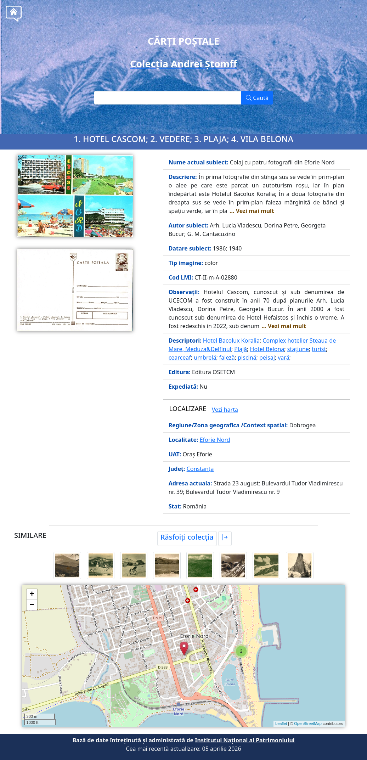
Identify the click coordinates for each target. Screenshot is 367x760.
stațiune (298, 349)
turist (319, 349)
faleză (227, 357)
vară (283, 357)
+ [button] (31, 594)
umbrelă (205, 357)
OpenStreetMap (308, 723)
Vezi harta (225, 409)
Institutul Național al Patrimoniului (244, 740)
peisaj (267, 357)
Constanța (200, 469)
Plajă (240, 349)
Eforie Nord (215, 440)
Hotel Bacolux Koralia (231, 340)
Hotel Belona (267, 349)
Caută (257, 98)
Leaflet (281, 723)
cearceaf (180, 357)
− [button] (31, 605)
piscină (247, 357)
